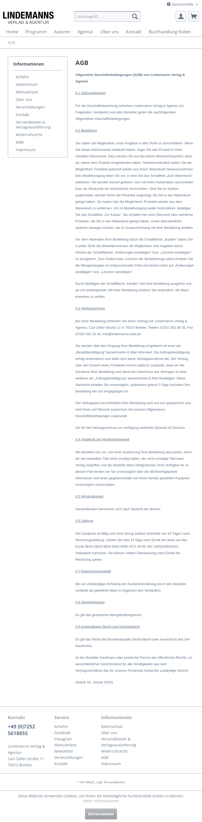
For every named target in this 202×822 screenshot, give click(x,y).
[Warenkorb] (193, 16)
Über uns (24, 99)
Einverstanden (101, 813)
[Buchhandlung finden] (169, 32)
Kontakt (22, 114)
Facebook (62, 732)
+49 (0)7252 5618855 (21, 730)
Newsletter (63, 751)
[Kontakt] (133, 32)
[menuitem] (107, 16)
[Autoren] (62, 32)
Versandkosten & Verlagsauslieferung (33, 125)
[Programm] (36, 32)
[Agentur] (85, 32)
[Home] (12, 32)
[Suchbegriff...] (107, 16)
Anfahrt (22, 76)
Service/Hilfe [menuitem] (180, 4)
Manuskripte (27, 91)
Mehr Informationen (101, 800)
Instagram (63, 738)
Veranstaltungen (30, 107)
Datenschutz (27, 84)
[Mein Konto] (181, 16)
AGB (19, 142)
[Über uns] (109, 32)
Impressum (26, 149)
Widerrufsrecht (29, 134)
